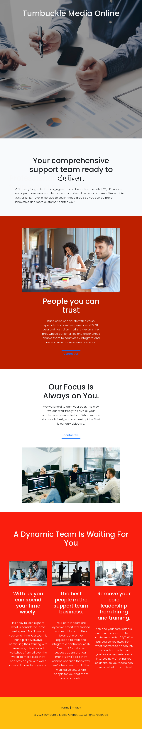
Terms (65, 707)
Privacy (76, 707)
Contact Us (71, 354)
